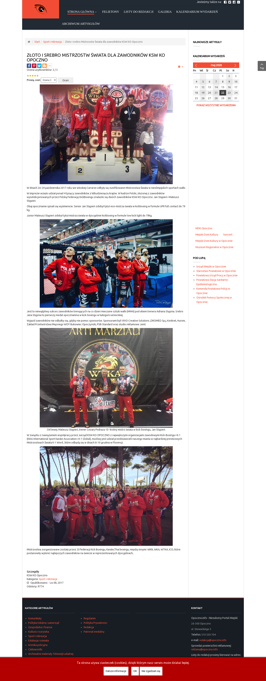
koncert (228, 234)
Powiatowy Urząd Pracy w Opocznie (217, 275)
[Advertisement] (106, 562)
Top (262, 66)
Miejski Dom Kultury (206, 234)
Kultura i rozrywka (38, 631)
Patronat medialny (94, 631)
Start (37, 41)
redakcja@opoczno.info (212, 640)
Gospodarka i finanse (40, 627)
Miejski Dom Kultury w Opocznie (214, 240)
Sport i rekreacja (52, 41)
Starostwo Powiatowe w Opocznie (216, 270)
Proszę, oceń (33, 80)
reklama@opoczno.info (204, 649)
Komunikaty (35, 618)
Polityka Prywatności (95, 622)
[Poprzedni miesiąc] (196, 65)
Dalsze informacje (116, 671)
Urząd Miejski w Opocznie (211, 266)
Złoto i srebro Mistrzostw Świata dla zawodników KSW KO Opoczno (96, 57)
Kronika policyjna (37, 645)
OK (135, 671)
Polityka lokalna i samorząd (43, 622)
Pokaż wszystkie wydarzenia (216, 105)
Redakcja (89, 627)
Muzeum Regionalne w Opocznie (214, 247)
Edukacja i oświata (38, 640)
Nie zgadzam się (151, 671)
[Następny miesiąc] (236, 65)
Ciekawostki (35, 649)
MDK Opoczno (203, 228)
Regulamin (90, 618)
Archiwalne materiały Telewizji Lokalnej (50, 653)
